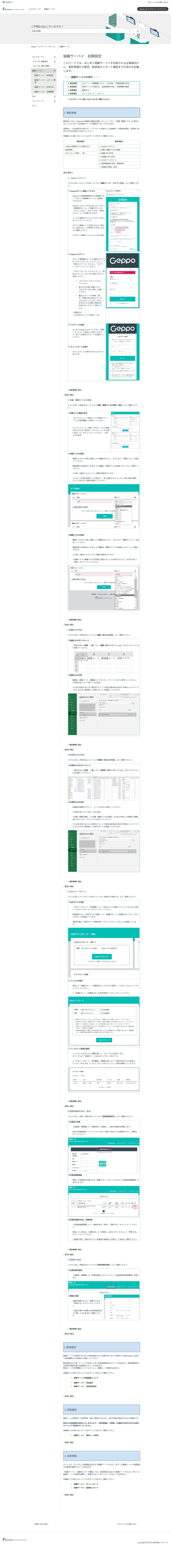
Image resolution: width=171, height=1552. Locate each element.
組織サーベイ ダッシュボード (86, 1484)
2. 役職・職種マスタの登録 (109, 149)
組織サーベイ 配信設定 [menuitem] (44, 75)
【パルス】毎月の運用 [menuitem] (41, 66)
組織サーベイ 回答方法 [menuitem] (44, 87)
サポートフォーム (96, 227)
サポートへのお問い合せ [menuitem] (127, 1524)
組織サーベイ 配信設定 (83, 1382)
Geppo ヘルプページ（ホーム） (43, 46)
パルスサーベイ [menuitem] (38, 56)
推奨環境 (68, 149)
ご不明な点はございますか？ (47, 26)
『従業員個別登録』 (103, 1264)
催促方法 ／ (86, 90)
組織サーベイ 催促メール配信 (86, 1435)
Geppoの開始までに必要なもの (77, 146)
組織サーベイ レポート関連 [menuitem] (44, 81)
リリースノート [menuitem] (38, 100)
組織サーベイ (49, 9)
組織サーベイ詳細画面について (86, 1377)
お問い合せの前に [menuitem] (41, 1524)
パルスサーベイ (35, 9)
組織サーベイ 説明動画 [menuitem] (44, 91)
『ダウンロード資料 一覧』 (84, 645)
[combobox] (83, 31)
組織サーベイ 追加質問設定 (85, 1386)
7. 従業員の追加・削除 (108, 167)
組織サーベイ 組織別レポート (86, 1487)
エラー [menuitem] (34, 105)
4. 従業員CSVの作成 (107, 156)
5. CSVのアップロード (108, 160)
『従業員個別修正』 (108, 1116)
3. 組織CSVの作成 (106, 153)
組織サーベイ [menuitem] (37, 70)
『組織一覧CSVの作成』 (105, 635)
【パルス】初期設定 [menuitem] (40, 61)
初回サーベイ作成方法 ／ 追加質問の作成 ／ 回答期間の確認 (105, 86)
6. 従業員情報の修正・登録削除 (111, 163)
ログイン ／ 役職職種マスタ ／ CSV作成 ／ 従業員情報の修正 (106, 83)
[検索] (138, 31)
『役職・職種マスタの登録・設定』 (109, 405)
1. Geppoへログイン (107, 146)
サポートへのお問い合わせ (157, 2)
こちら (97, 682)
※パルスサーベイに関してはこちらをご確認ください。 (89, 99)
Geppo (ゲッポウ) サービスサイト (152, 9)
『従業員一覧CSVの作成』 (106, 760)
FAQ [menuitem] (33, 96)
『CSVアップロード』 (111, 896)
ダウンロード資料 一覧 (75, 153)
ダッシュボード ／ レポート (93, 93)
